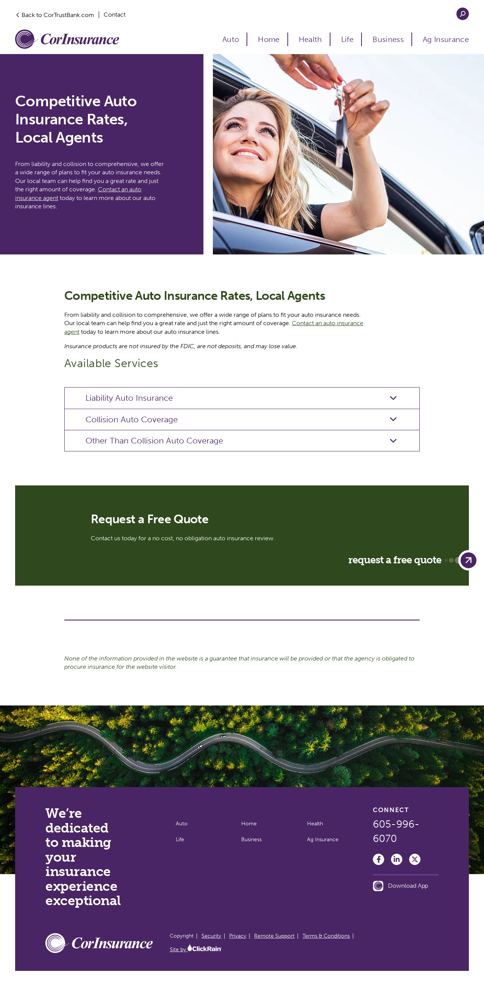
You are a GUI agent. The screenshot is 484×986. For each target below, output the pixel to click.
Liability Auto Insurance (129, 398)
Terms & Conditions (326, 936)
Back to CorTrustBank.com (54, 14)
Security (211, 936)
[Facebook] (378, 859)
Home (268, 39)
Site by (196, 949)
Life (347, 39)
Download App (400, 886)
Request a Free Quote (413, 560)
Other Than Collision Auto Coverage (154, 441)
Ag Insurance (446, 39)
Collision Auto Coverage (131, 419)
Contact (115, 15)
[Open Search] (462, 14)
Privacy (237, 936)
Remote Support (274, 936)
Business (388, 39)
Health (310, 39)
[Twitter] (414, 859)
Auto (230, 39)
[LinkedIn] (396, 859)
